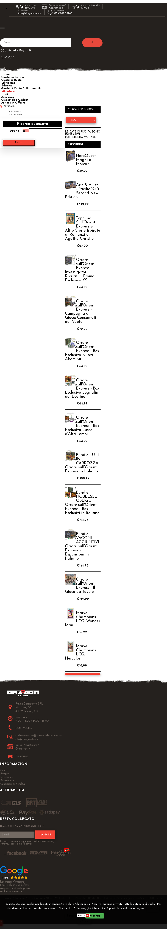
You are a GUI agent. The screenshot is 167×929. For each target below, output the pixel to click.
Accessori (7, 97)
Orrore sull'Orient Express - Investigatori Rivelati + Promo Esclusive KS (80, 270)
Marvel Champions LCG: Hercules (80, 652)
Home (5, 74)
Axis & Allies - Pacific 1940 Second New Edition (82, 191)
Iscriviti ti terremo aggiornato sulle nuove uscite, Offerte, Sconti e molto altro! (27, 842)
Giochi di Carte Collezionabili (21, 88)
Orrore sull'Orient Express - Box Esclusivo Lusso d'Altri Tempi (82, 426)
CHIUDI (84, 921)
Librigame (8, 82)
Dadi (4, 94)
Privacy (153, 908)
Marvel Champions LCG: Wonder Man (82, 619)
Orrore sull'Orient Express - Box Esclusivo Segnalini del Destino (82, 388)
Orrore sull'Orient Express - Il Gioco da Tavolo (80, 586)
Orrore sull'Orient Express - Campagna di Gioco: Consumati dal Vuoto (80, 311)
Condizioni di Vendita (12, 784)
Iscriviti (45, 834)
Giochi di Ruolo (11, 80)
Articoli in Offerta (13, 102)
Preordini (75, 144)
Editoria (6, 85)
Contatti (5, 770)
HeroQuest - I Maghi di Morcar (88, 160)
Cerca (14, 131)
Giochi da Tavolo (12, 77)
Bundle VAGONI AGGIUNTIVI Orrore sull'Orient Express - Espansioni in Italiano (82, 546)
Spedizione (6, 777)
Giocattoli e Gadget (14, 100)
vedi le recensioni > (11, 891)
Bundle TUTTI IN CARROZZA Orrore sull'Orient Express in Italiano (83, 463)
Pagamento (7, 780)
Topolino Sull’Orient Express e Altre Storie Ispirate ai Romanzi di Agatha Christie (82, 228)
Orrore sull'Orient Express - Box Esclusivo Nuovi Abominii (82, 351)
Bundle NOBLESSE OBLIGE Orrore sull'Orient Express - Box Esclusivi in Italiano (82, 503)
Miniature (8, 91)
